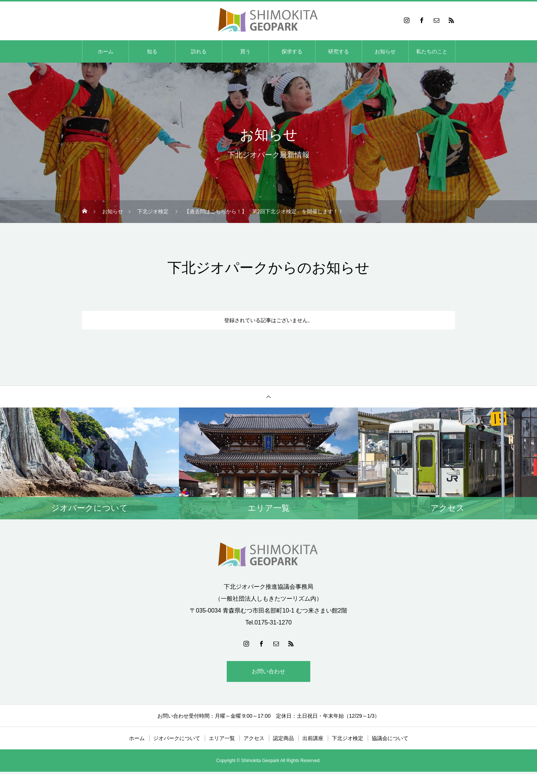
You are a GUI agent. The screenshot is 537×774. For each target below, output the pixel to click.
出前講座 (312, 740)
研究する (338, 51)
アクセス (254, 740)
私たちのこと (432, 51)
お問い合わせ (268, 672)
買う (245, 51)
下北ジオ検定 (347, 740)
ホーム (105, 51)
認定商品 (283, 740)
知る (152, 51)
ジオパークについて (176, 740)
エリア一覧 (222, 740)
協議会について (390, 740)
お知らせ (385, 51)
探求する (292, 51)
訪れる (199, 51)
